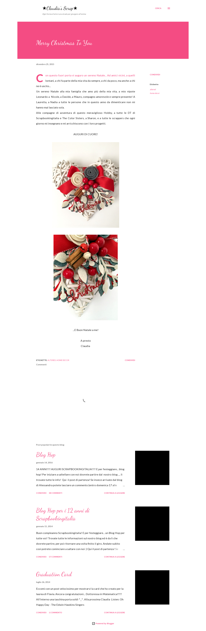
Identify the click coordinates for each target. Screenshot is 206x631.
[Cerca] (158, 8)
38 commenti (55, 493)
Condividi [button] (155, 74)
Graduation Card (54, 574)
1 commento (55, 612)
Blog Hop (45, 454)
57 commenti (55, 557)
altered (153, 89)
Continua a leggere (114, 493)
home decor (155, 93)
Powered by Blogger (103, 623)
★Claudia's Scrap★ (59, 8)
